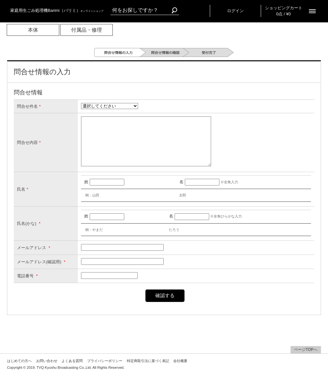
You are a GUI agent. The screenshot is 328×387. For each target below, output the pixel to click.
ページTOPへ (305, 359)
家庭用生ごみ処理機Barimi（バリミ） (56, 10)
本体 (33, 30)
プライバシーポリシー (104, 370)
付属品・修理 (86, 30)
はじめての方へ (19, 370)
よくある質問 (72, 370)
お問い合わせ (46, 370)
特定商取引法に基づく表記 (148, 370)
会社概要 (180, 370)
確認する (165, 305)
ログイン (235, 10)
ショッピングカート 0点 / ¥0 (283, 10)
